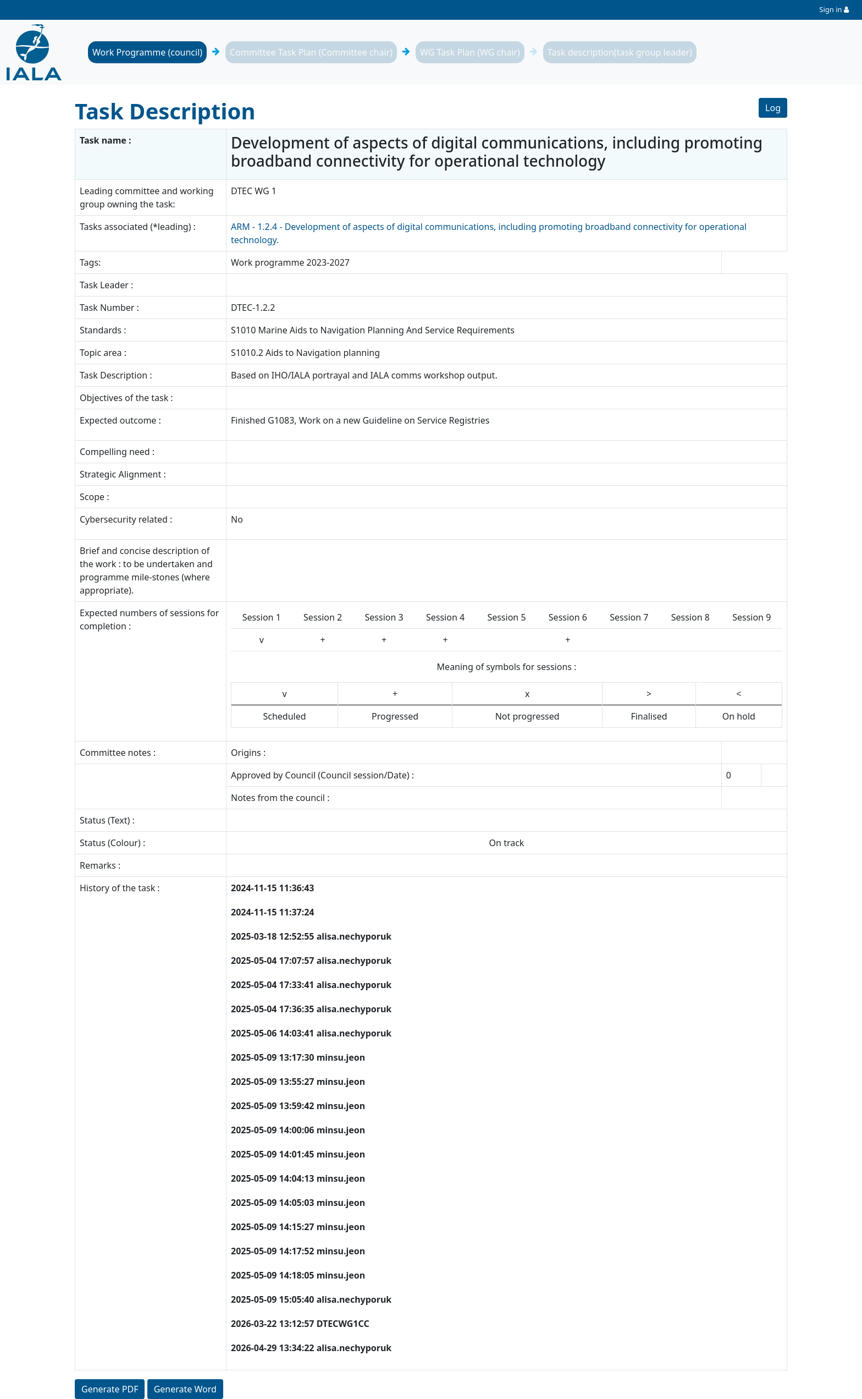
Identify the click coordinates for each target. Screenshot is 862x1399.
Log (773, 108)
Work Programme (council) (147, 52)
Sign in (830, 9)
